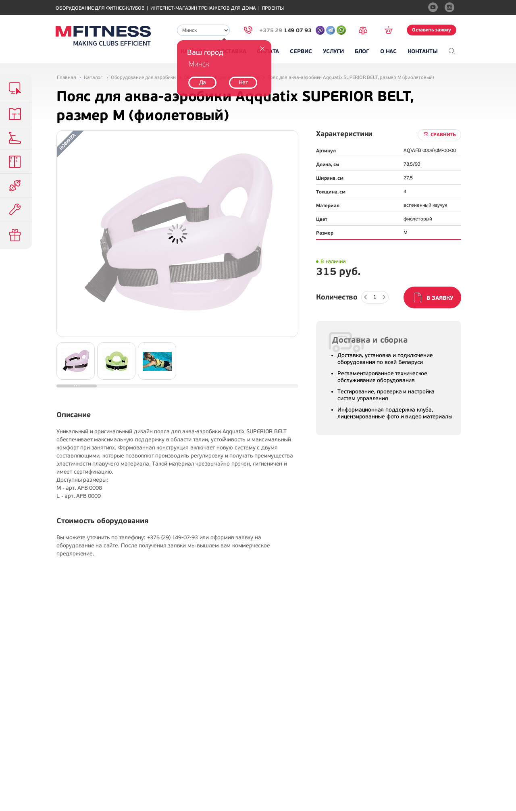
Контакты (422, 51)
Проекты (273, 8)
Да (202, 82)
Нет (243, 82)
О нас (388, 51)
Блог (362, 51)
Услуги (333, 51)
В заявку (440, 298)
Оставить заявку (431, 30)
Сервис (301, 51)
